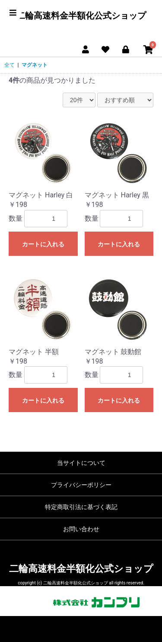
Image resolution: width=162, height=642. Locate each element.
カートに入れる (43, 244)
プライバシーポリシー (81, 484)
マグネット (35, 65)
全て (9, 65)
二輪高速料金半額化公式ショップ (81, 15)
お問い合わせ (81, 529)
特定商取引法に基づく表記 (81, 506)
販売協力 (81, 602)
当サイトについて (81, 462)
